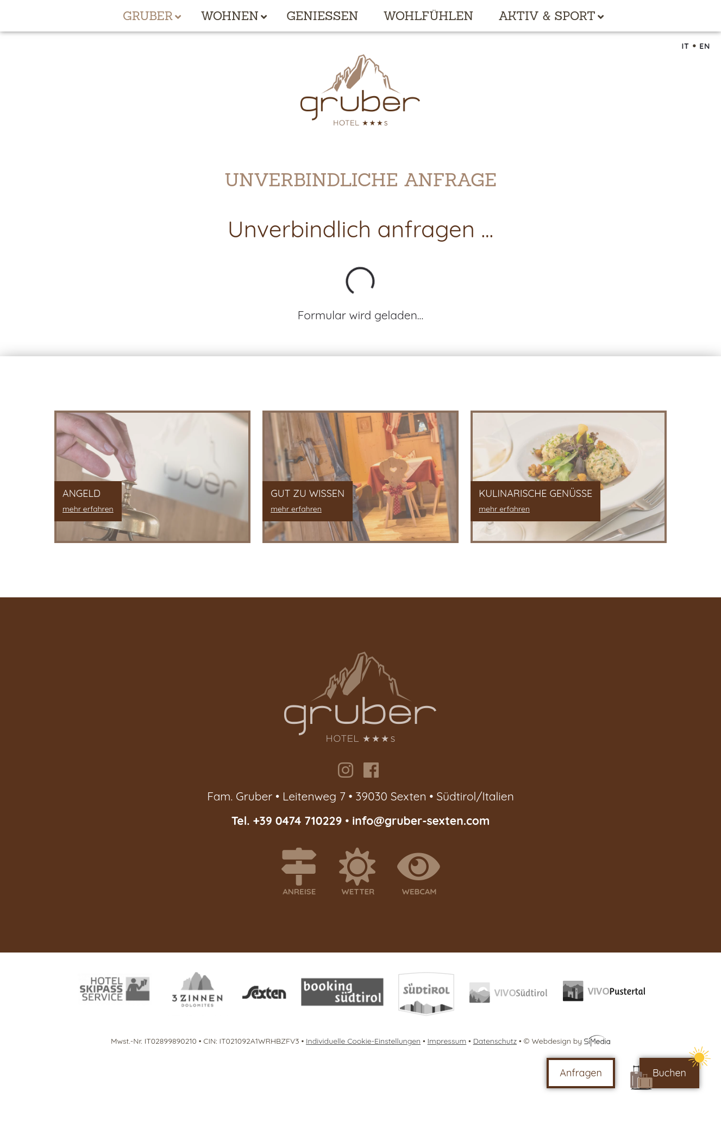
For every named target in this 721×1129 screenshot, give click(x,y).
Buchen (669, 1073)
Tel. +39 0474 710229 (288, 820)
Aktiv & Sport (546, 15)
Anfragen (581, 1073)
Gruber (148, 15)
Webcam (423, 872)
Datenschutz (495, 1041)
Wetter (362, 872)
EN (704, 46)
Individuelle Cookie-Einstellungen (363, 1041)
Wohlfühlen (429, 15)
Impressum (447, 1041)
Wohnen (229, 15)
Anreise (304, 872)
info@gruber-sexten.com (421, 820)
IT (685, 46)
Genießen (322, 15)
